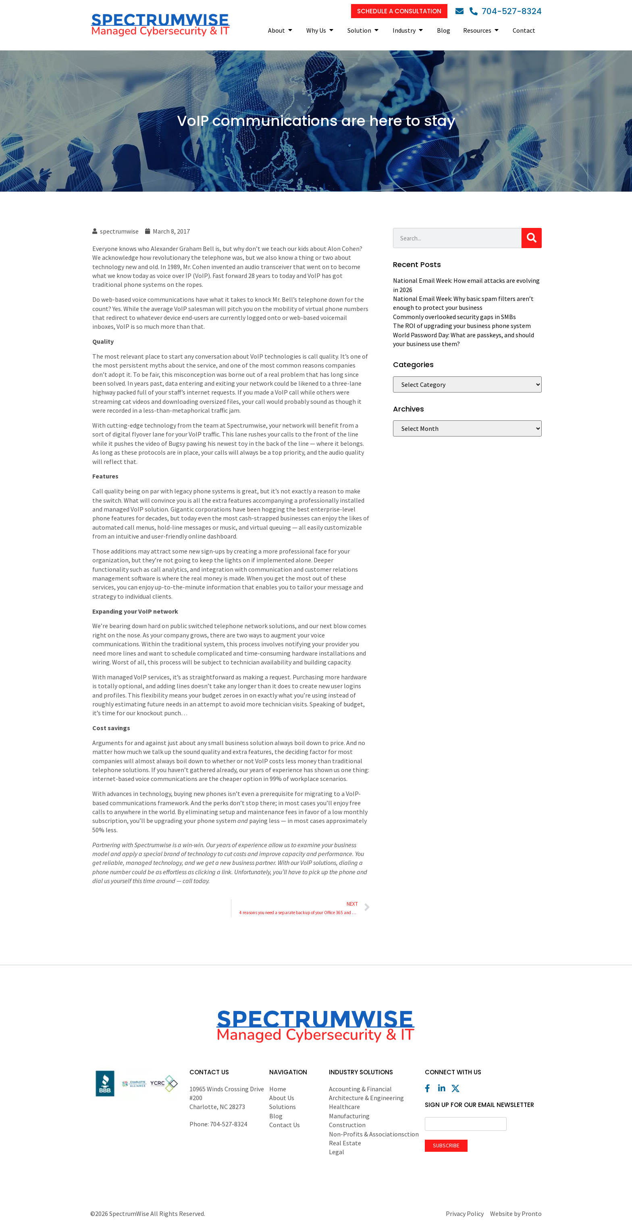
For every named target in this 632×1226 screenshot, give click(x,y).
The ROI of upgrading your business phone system (462, 326)
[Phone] (506, 11)
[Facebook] (431, 1088)
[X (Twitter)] (457, 1088)
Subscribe (446, 1145)
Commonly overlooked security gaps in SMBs (454, 317)
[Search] (532, 238)
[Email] (461, 11)
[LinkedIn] (444, 1088)
